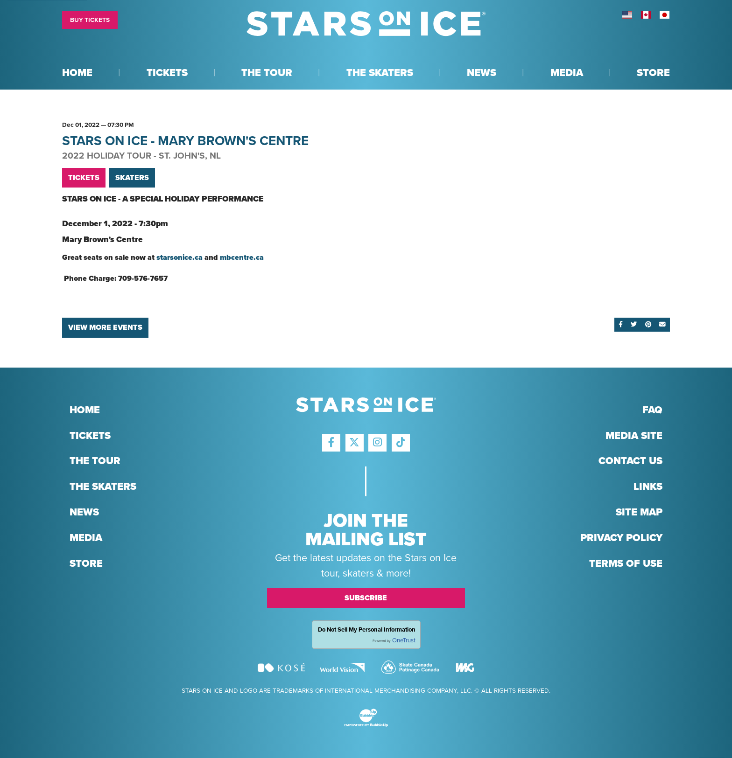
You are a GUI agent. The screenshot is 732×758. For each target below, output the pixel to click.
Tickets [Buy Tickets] (83, 177)
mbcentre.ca (242, 257)
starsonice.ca (179, 257)
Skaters (132, 177)
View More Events (105, 327)
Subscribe (366, 598)
